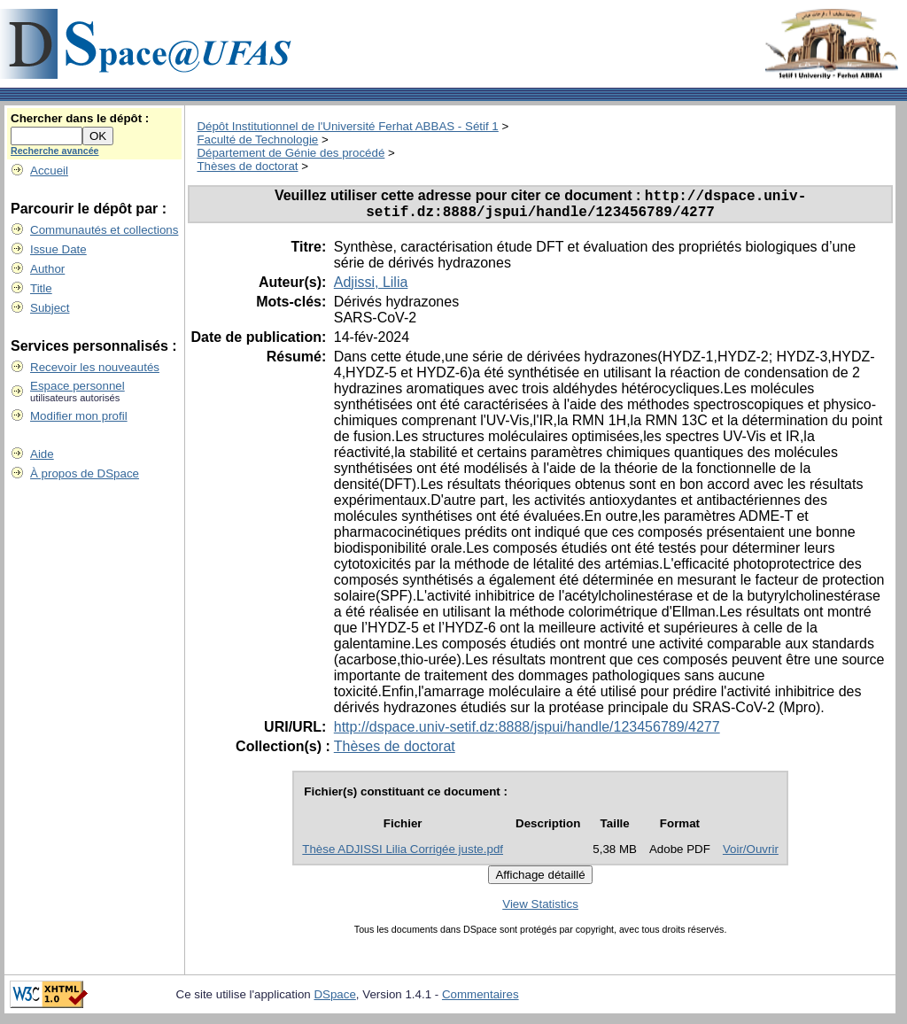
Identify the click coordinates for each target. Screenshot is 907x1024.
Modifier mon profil (79, 416)
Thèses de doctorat (247, 166)
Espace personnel (77, 385)
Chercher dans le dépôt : (80, 118)
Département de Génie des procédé (290, 152)
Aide (42, 454)
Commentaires (480, 1000)
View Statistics (540, 910)
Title (41, 288)
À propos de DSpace (84, 473)
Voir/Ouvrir (751, 855)
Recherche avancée (55, 150)
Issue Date (58, 249)
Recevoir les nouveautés (94, 367)
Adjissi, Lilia (371, 288)
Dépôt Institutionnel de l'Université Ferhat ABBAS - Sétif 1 (347, 126)
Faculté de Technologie (257, 139)
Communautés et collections (104, 230)
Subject (49, 307)
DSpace (334, 1000)
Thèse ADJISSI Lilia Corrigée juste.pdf (402, 855)
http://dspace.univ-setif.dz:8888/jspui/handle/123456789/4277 (527, 733)
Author (47, 268)
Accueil (49, 170)
